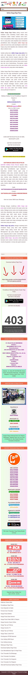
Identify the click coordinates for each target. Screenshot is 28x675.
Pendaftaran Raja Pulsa (7, 605)
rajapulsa (15, 106)
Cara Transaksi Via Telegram (8, 662)
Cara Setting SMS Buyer (7, 639)
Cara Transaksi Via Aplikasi (8, 656)
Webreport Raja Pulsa (6, 645)
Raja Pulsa (14, 672)
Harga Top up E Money (7, 625)
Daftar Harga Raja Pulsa (14, 13)
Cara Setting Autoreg (6, 642)
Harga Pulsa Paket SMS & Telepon (10, 619)
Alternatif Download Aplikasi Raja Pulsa (11, 664)
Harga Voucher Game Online (8, 622)
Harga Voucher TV (6, 628)
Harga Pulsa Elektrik (6, 613)
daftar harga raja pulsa (11, 238)
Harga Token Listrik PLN (7, 633)
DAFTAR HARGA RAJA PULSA (10, 164)
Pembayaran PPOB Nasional (8, 636)
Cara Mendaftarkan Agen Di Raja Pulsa (11, 650)
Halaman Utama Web (6, 602)
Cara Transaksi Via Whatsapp (9, 653)
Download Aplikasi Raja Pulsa (9, 647)
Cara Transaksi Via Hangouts (8, 659)
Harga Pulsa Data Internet (8, 616)
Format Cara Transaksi (7, 610)
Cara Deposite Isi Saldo (7, 608)
